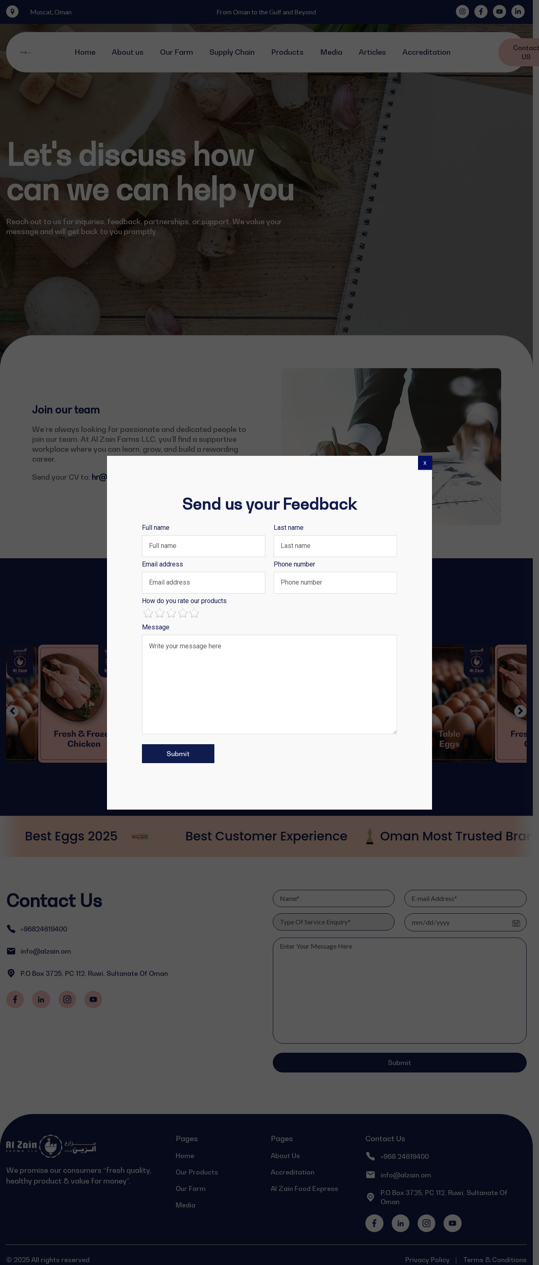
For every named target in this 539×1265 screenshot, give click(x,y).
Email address (162, 564)
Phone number (294, 564)
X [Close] (425, 463)
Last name (289, 528)
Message (156, 627)
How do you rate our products (184, 601)
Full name (156, 528)
